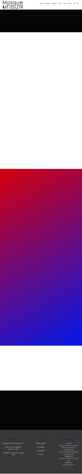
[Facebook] (13, 461)
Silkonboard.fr (69, 456)
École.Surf (69, 443)
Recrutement (41, 450)
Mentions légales (41, 443)
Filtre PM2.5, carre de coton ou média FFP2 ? (13, 454)
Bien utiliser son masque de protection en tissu (13, 448)
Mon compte (41, 447)
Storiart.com (68, 462)
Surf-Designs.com (69, 450)
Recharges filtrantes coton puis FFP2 (13, 443)
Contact (41, 454)
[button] (77, 3)
